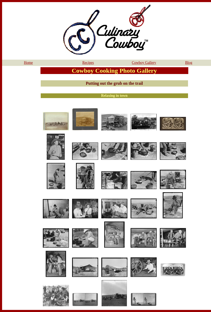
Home (28, 63)
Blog (188, 63)
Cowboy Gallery (144, 63)
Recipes (88, 63)
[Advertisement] (20, 145)
